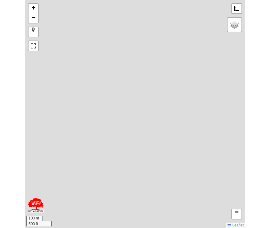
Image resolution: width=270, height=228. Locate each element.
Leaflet (236, 225)
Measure (236, 8)
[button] (33, 8)
